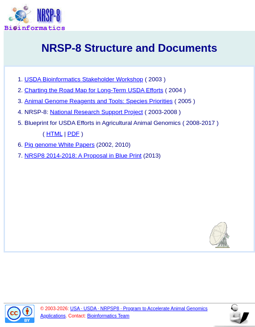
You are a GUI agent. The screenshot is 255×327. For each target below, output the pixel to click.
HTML (54, 133)
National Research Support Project (96, 112)
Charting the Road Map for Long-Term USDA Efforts (93, 90)
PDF (73, 133)
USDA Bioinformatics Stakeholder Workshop (83, 79)
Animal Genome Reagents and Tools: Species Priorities (98, 101)
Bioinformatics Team (108, 315)
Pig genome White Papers (59, 144)
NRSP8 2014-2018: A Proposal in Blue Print (83, 155)
